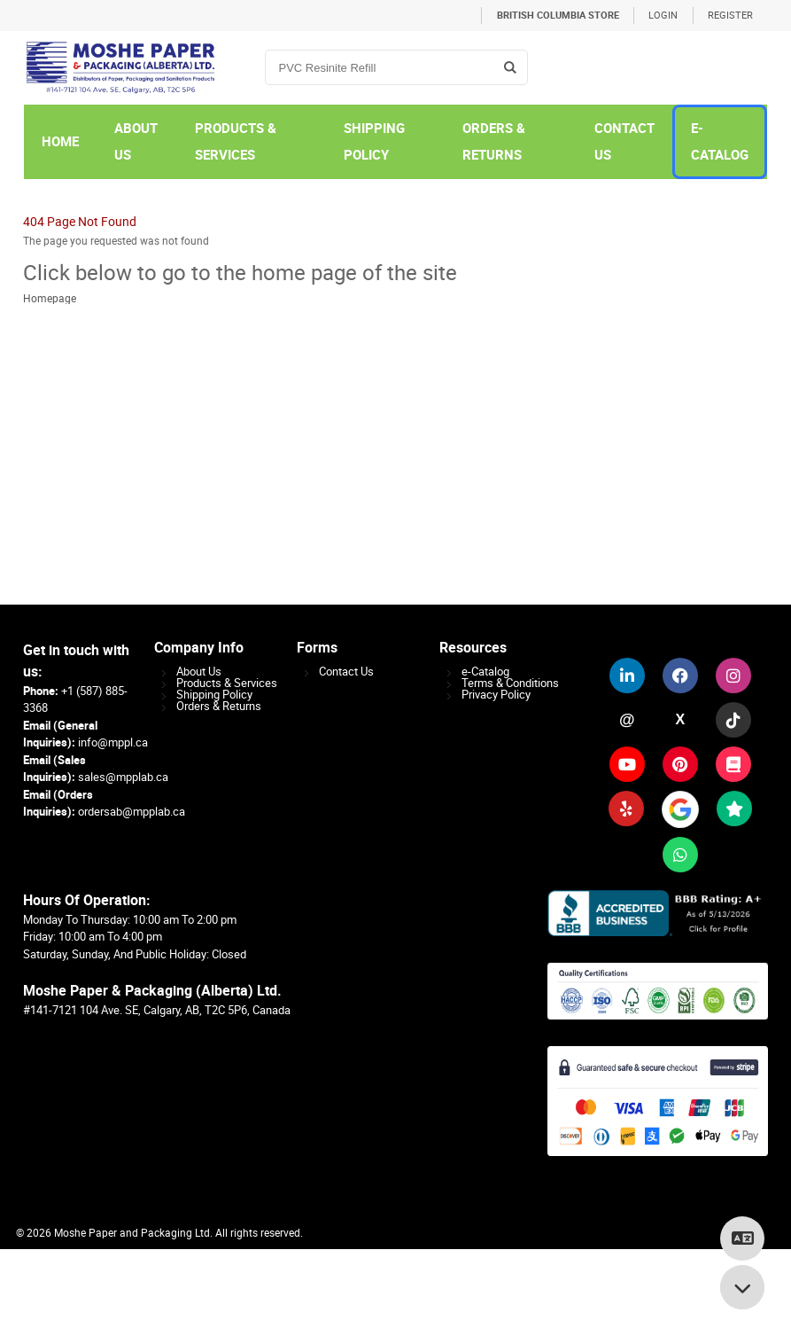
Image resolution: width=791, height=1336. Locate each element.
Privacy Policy (496, 694)
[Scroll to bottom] (742, 1287)
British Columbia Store (558, 15)
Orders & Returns (218, 706)
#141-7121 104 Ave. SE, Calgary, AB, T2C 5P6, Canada (157, 1010)
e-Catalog (485, 671)
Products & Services (226, 683)
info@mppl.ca (113, 742)
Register (730, 15)
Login (663, 15)
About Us (198, 671)
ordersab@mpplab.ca (131, 811)
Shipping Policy (214, 694)
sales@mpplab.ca (123, 777)
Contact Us (346, 671)
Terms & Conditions (510, 683)
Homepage (49, 299)
